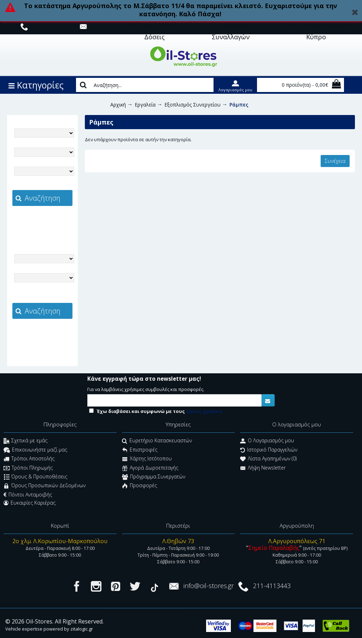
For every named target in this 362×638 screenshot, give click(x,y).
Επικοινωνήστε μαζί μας (35, 450)
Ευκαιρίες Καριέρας (30, 502)
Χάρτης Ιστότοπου (147, 459)
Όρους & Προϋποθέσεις (35, 477)
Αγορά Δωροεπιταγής (150, 468)
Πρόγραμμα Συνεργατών (153, 477)
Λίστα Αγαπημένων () (268, 459)
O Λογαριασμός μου (267, 441)
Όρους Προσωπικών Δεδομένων (45, 486)
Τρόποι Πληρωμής (28, 468)
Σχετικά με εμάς (25, 441)
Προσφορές (139, 486)
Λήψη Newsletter (263, 468)
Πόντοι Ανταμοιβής (28, 494)
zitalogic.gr (57, 221)
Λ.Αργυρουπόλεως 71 (296, 541)
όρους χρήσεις (204, 411)
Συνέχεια (335, 160)
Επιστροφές (139, 450)
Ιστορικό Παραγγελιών (268, 450)
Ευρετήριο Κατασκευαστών (157, 441)
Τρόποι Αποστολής (29, 459)
